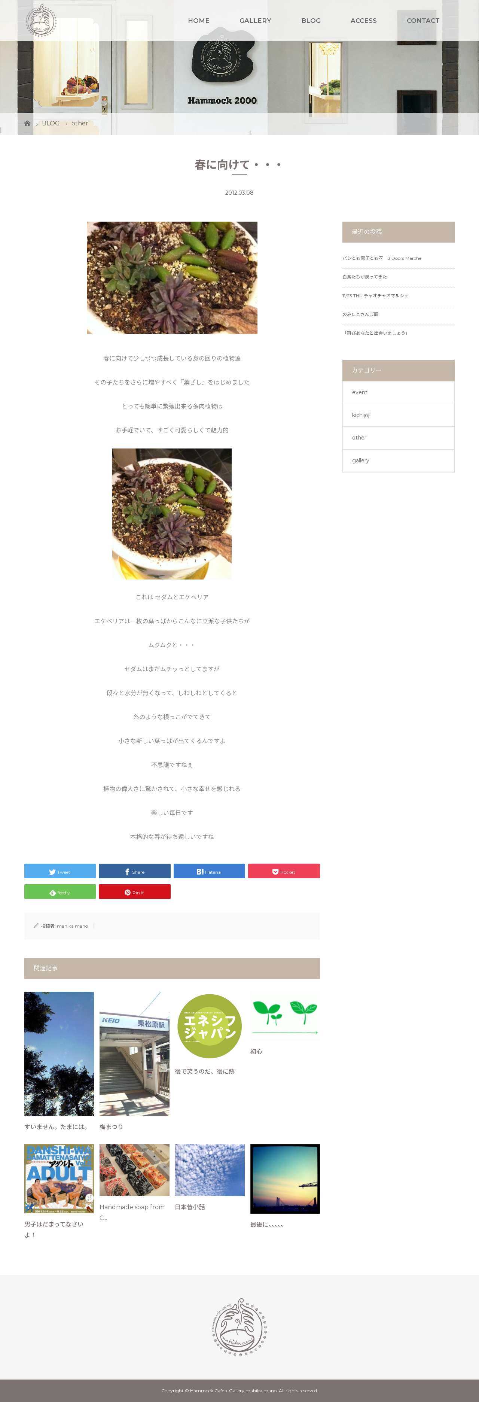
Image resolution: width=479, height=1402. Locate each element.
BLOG (311, 20)
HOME (199, 20)
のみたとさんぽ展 (360, 314)
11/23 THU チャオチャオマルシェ (375, 295)
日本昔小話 (190, 1207)
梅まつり (111, 1127)
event (359, 392)
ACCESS (364, 20)
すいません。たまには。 (57, 1127)
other (359, 437)
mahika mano (72, 926)
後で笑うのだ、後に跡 (205, 1071)
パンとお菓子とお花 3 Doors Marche (381, 258)
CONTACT (423, 20)
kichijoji (361, 415)
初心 (256, 1051)
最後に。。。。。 (268, 1224)
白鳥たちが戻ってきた (364, 277)
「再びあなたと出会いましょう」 (376, 333)
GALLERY (255, 20)
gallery (360, 460)
